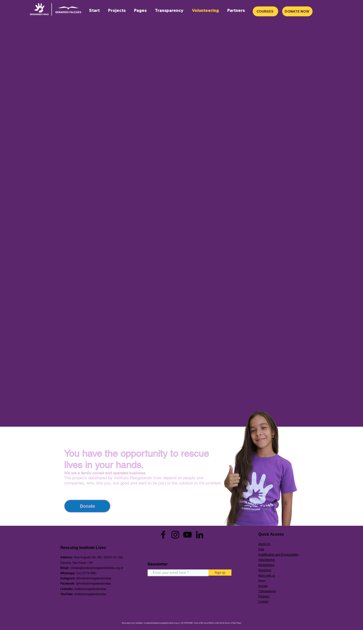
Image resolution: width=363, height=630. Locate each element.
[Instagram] (175, 534)
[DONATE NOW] (297, 11)
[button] (140, 10)
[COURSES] (265, 11)
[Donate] (87, 506)
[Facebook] (163, 534)
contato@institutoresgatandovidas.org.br (96, 568)
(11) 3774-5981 (86, 573)
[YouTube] (187, 534)
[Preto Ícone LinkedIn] (199, 534)
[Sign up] (219, 572)
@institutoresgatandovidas (94, 578)
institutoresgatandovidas (90, 589)
